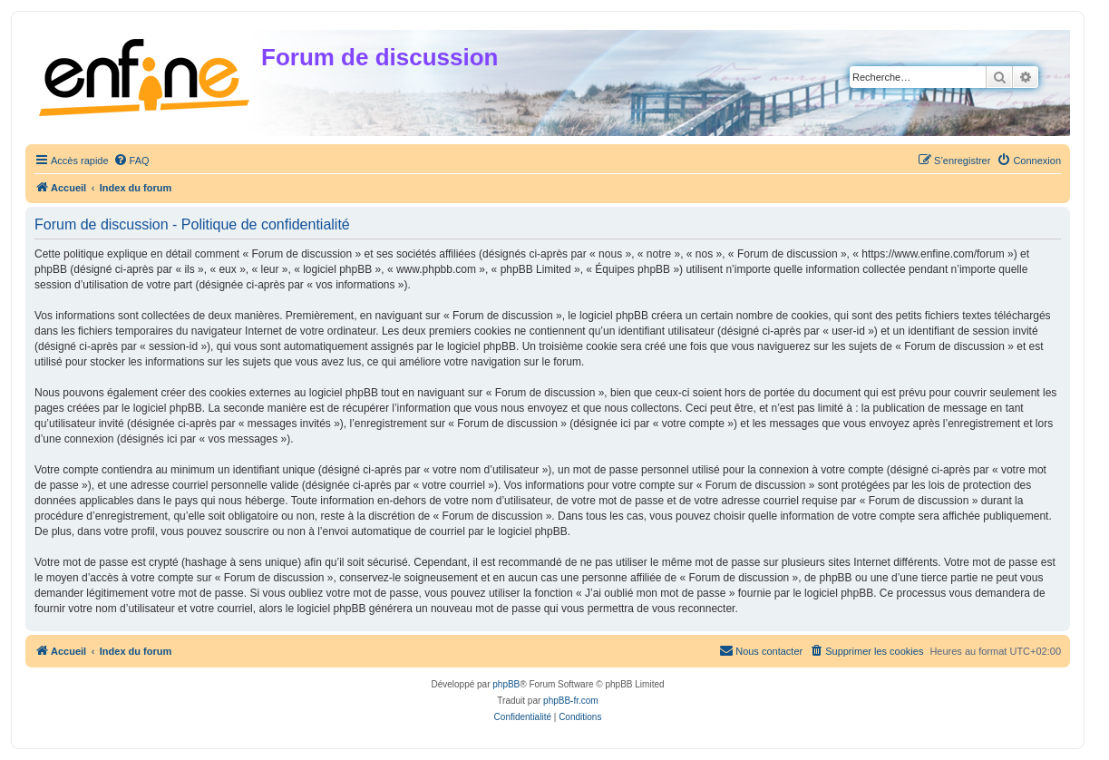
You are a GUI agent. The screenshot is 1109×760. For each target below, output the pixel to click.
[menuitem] (131, 160)
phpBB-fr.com (570, 701)
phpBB (506, 684)
